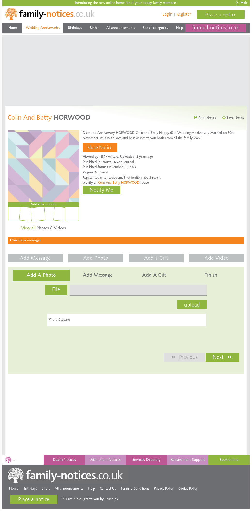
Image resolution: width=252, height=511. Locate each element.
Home (13, 28)
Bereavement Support (188, 460)
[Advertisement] (126, 69)
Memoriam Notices (105, 460)
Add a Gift (156, 258)
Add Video (217, 258)
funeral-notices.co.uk (215, 28)
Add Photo (95, 258)
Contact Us (108, 489)
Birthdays (75, 28)
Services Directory (146, 460)
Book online (229, 460)
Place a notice (220, 15)
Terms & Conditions (135, 489)
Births (94, 28)
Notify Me (101, 190)
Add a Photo (41, 275)
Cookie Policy (187, 489)
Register (183, 14)
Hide (242, 3)
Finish (211, 275)
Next (222, 357)
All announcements (120, 28)
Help (179, 28)
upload (192, 305)
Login (167, 14)
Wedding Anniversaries (43, 28)
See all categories (155, 28)
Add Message (35, 258)
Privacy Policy (163, 489)
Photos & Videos (43, 228)
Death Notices (64, 460)
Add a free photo (43, 204)
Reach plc (111, 499)
